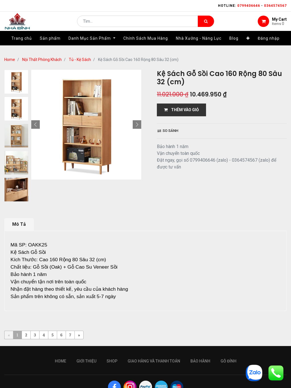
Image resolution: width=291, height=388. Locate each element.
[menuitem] (21, 44)
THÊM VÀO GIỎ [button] (181, 109)
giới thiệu (86, 361)
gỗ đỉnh (228, 361)
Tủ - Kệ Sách (80, 59)
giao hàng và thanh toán (154, 361)
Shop (112, 361)
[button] (248, 44)
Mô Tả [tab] (19, 224)
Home (9, 59)
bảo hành (200, 361)
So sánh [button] (167, 130)
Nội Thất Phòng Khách (42, 59)
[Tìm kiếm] (206, 24)
